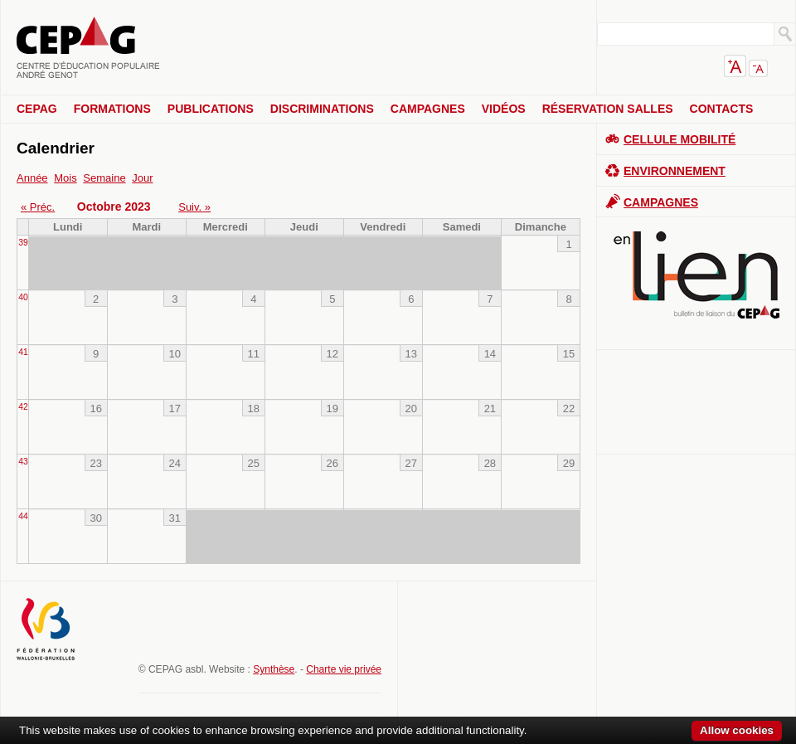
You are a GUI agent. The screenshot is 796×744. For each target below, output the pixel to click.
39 (23, 242)
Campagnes (428, 108)
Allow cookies (737, 730)
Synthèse (273, 669)
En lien (696, 275)
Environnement (675, 170)
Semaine (104, 178)
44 (23, 516)
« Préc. (38, 207)
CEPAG (37, 108)
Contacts (722, 108)
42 (23, 406)
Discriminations (322, 108)
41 (23, 352)
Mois (65, 178)
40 (23, 297)
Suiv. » (194, 207)
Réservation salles (607, 108)
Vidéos (504, 108)
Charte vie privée (343, 669)
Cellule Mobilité (679, 139)
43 (23, 461)
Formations (112, 108)
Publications (210, 108)
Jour (142, 178)
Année (32, 178)
